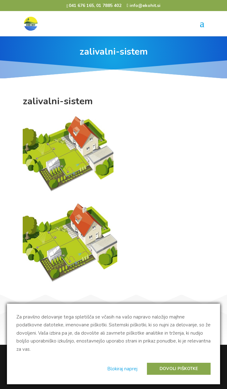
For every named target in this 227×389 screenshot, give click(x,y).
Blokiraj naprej (122, 369)
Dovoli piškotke (179, 369)
